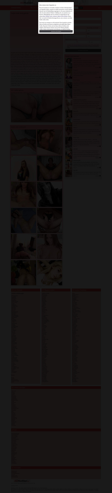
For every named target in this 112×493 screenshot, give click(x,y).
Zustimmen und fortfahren (56, 31)
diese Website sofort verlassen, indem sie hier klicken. (55, 16)
